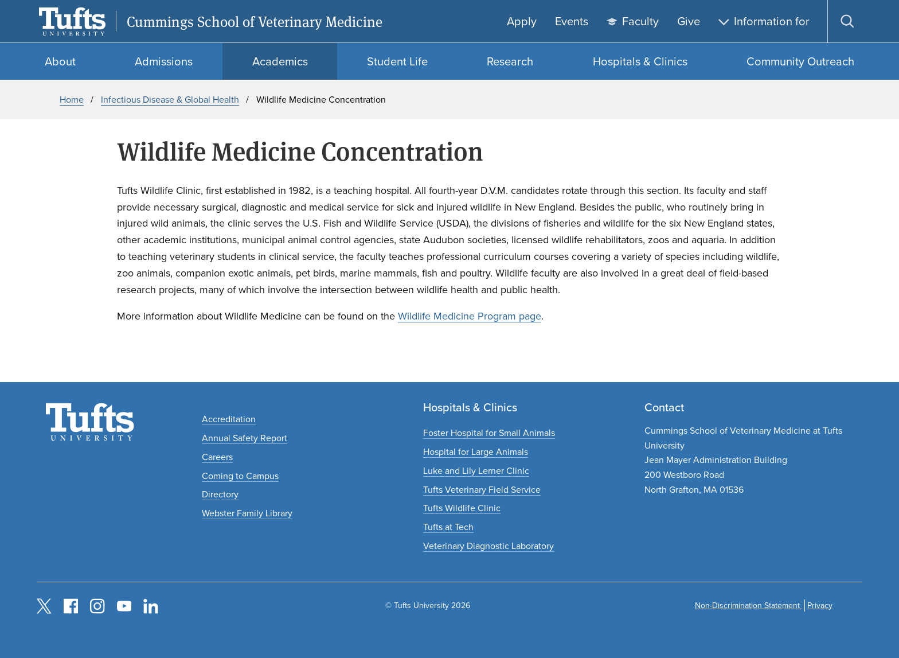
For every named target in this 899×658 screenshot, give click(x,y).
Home (72, 99)
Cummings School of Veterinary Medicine (254, 21)
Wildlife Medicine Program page (469, 316)
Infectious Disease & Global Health (170, 99)
